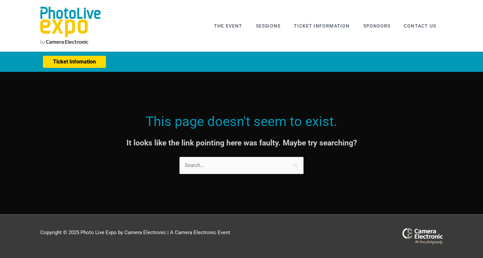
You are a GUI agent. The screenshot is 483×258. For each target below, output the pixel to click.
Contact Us (420, 26)
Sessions (268, 26)
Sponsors (377, 26)
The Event (228, 26)
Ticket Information (322, 26)
